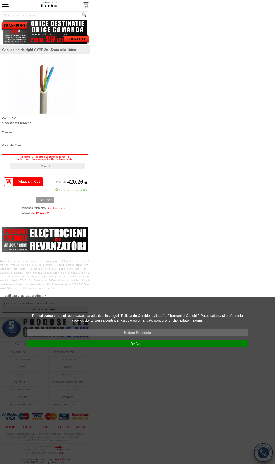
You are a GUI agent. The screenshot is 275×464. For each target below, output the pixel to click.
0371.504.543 (56, 207)
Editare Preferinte (137, 332)
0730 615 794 (41, 212)
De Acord (137, 344)
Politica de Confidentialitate (142, 316)
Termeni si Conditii (183, 316)
